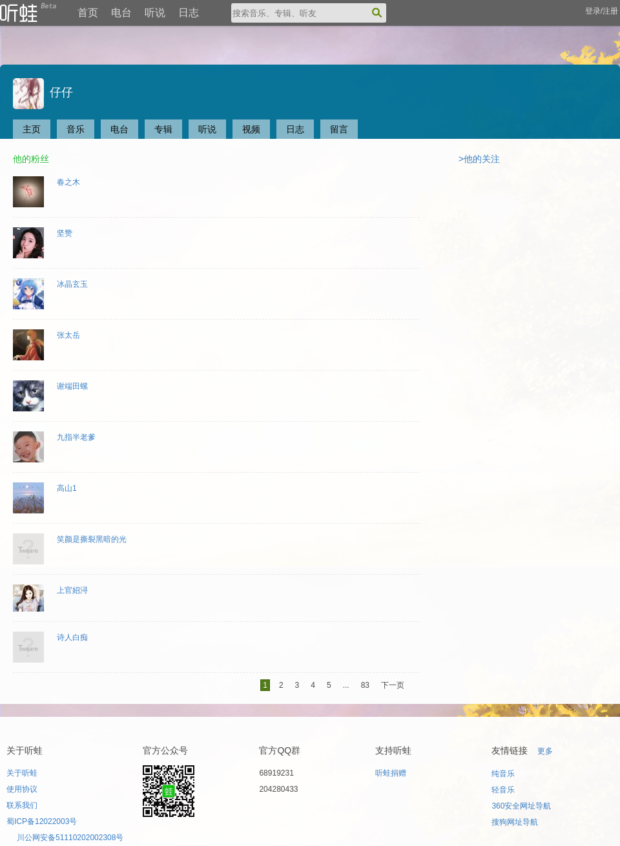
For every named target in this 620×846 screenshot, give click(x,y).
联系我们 (21, 805)
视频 (251, 129)
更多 (545, 751)
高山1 (67, 488)
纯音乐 (503, 773)
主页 (32, 129)
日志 (188, 12)
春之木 (68, 182)
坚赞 (64, 233)
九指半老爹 (76, 437)
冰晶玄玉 (72, 284)
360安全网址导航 (521, 805)
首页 (88, 12)
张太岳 (68, 335)
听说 (155, 12)
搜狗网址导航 (514, 822)
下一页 (392, 685)
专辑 (163, 129)
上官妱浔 (72, 590)
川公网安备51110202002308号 (70, 837)
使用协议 (21, 789)
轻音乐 (503, 789)
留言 (339, 129)
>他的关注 (479, 159)
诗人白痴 (72, 637)
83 (365, 685)
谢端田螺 (72, 386)
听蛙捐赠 (390, 773)
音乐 (76, 129)
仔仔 (43, 92)
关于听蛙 (21, 773)
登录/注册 (601, 10)
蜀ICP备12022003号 (41, 821)
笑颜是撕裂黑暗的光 (92, 539)
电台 (121, 12)
